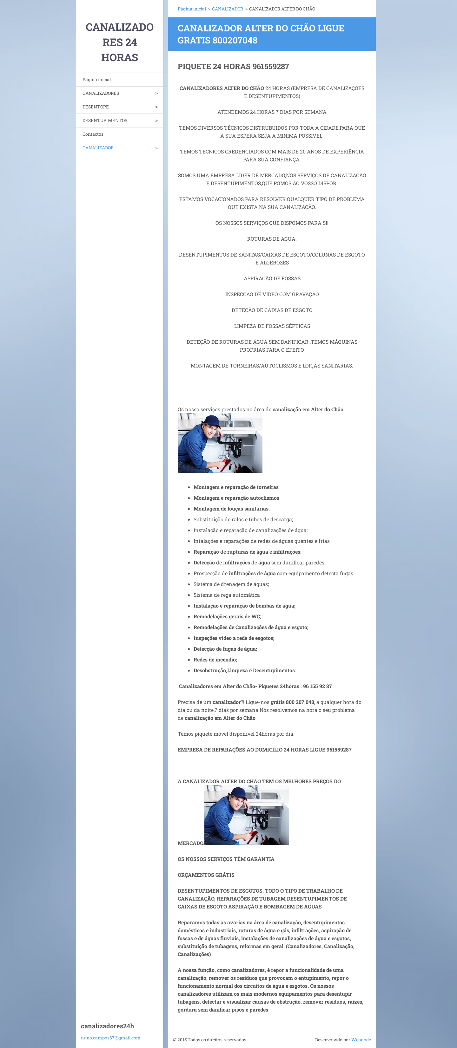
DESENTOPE (96, 107)
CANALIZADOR (98, 148)
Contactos (93, 134)
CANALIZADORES (101, 93)
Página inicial (97, 79)
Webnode (361, 1040)
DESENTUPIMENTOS (105, 120)
